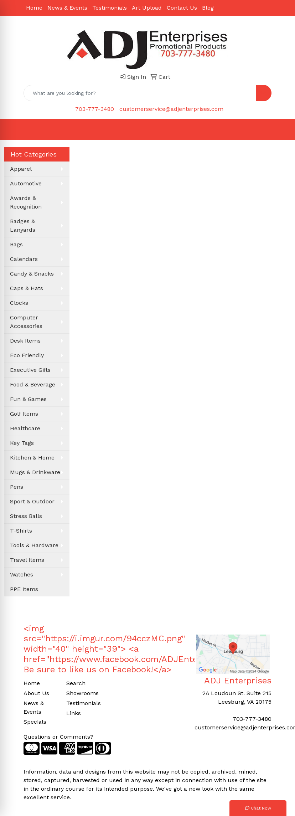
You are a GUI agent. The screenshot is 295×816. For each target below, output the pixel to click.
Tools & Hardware (34, 545)
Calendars (24, 259)
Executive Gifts (30, 369)
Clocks (19, 302)
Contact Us (182, 7)
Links (73, 713)
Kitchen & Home (32, 457)
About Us (36, 693)
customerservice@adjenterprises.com (171, 109)
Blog (208, 7)
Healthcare (25, 428)
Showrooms (82, 693)
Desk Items (25, 340)
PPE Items (24, 589)
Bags (16, 244)
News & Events (67, 7)
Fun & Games (28, 399)
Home (34, 7)
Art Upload (147, 7)
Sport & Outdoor (32, 501)
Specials (35, 721)
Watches (21, 574)
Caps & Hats (26, 288)
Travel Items (27, 559)
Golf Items (24, 413)
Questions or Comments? (58, 736)
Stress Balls (26, 516)
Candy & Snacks (32, 273)
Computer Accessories (26, 321)
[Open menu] (281, 130)
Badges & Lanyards (22, 225)
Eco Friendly (27, 355)
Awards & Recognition (26, 202)
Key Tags (22, 443)
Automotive (26, 183)
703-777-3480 (94, 109)
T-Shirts (21, 530)
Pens (16, 486)
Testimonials (109, 7)
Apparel (21, 168)
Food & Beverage (32, 384)
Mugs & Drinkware (35, 472)
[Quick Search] (140, 93)
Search (76, 683)
